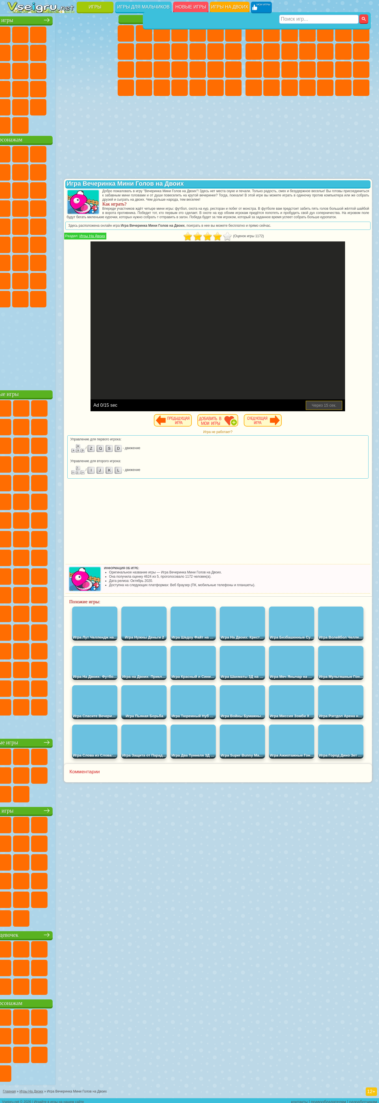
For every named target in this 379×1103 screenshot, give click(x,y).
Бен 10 (271, 88)
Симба (87, 279)
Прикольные (33, 88)
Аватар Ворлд (69, 279)
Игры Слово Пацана (105, 279)
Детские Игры (69, 33)
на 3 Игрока (33, 106)
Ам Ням (52, 189)
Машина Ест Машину (361, 69)
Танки (307, 33)
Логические (33, 69)
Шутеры (325, 88)
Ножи (105, 69)
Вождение (16, 124)
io (105, 51)
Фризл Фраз (16, 225)
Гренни (52, 261)
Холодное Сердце (162, 51)
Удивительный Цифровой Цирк (105, 298)
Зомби (325, 33)
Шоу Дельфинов (69, 189)
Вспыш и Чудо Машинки (16, 207)
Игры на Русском (87, 69)
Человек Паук (105, 207)
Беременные (144, 69)
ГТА (254, 88)
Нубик (105, 261)
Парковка (254, 33)
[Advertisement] (62, 346)
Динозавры (16, 88)
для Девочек (33, 33)
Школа (87, 106)
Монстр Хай (215, 33)
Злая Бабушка (87, 171)
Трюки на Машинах (87, 88)
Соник (33, 207)
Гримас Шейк (69, 298)
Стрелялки (361, 88)
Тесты (198, 33)
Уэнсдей (16, 298)
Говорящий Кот (69, 153)
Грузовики (325, 51)
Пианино (215, 88)
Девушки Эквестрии (144, 33)
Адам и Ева (33, 225)
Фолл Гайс (33, 243)
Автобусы (307, 88)
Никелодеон (52, 106)
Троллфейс (52, 171)
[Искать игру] (319, 7)
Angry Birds (33, 189)
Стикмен (307, 51)
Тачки (105, 189)
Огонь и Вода (162, 33)
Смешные (87, 51)
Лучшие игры (62, 19)
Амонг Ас (69, 243)
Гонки (361, 51)
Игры (95, 7)
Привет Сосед (16, 279)
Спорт (69, 51)
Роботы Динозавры (307, 69)
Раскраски (126, 51)
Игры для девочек (180, 19)
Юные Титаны (105, 225)
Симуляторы (52, 33)
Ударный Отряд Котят (69, 207)
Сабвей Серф (16, 189)
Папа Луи (126, 69)
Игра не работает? (245, 436)
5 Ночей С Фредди (105, 153)
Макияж (233, 69)
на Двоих (87, 33)
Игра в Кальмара (105, 243)
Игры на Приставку (87, 124)
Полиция (289, 69)
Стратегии (289, 33)
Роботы (271, 69)
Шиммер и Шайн (52, 225)
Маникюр (198, 69)
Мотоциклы (289, 51)
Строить (69, 124)
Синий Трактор (16, 243)
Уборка (198, 88)
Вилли (16, 153)
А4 (16, 261)
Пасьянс (69, 69)
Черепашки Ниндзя (271, 51)
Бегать (343, 88)
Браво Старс (87, 243)
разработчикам (363, 1099)
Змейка (105, 88)
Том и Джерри (87, 225)
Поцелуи (233, 51)
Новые (16, 33)
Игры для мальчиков (143, 7)
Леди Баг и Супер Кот (69, 171)
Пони (126, 33)
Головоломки (16, 106)
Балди (33, 261)
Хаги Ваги (69, 261)
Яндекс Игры (16, 51)
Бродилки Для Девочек (233, 33)
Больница (179, 69)
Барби (179, 33)
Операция (215, 69)
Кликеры (52, 69)
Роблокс (87, 261)
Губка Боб (33, 153)
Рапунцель (162, 69)
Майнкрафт (361, 33)
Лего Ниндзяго (87, 153)
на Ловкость (105, 33)
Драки (343, 51)
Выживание (325, 69)
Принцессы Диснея (126, 88)
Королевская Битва (343, 33)
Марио (87, 207)
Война (52, 124)
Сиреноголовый (52, 243)
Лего (105, 171)
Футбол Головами (33, 124)
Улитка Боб (16, 171)
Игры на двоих (229, 7)
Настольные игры (62, 741)
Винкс (233, 88)
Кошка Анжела (144, 51)
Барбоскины (52, 207)
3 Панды (87, 189)
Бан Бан (33, 298)
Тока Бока (52, 279)
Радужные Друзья (33, 279)
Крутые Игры (69, 106)
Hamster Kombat (87, 298)
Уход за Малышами (162, 88)
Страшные (16, 69)
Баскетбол (105, 106)
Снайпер (254, 69)
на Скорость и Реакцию (69, 88)
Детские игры (61, 809)
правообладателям (328, 1099)
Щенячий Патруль (52, 153)
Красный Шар (33, 171)
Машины (254, 51)
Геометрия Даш (52, 51)
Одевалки (198, 51)
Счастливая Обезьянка (69, 225)
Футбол (271, 33)
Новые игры (190, 7)
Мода (144, 88)
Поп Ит (33, 51)
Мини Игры (52, 88)
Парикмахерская (215, 51)
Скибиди (52, 298)
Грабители (343, 69)
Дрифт (289, 88)
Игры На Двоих (146, 240)
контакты (299, 1099)
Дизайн (179, 88)
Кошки (179, 51)
